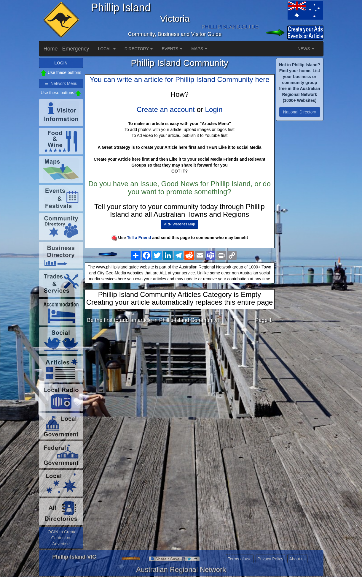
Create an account (166, 109)
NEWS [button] (306, 48)
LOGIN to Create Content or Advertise (60, 537)
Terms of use (239, 559)
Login (214, 109)
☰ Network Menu (60, 83)
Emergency (75, 49)
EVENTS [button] (172, 48)
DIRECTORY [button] (139, 48)
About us (297, 559)
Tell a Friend (139, 237)
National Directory (299, 112)
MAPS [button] (199, 48)
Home (51, 49)
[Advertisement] (180, 375)
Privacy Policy (270, 559)
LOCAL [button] (107, 48)
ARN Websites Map (179, 224)
